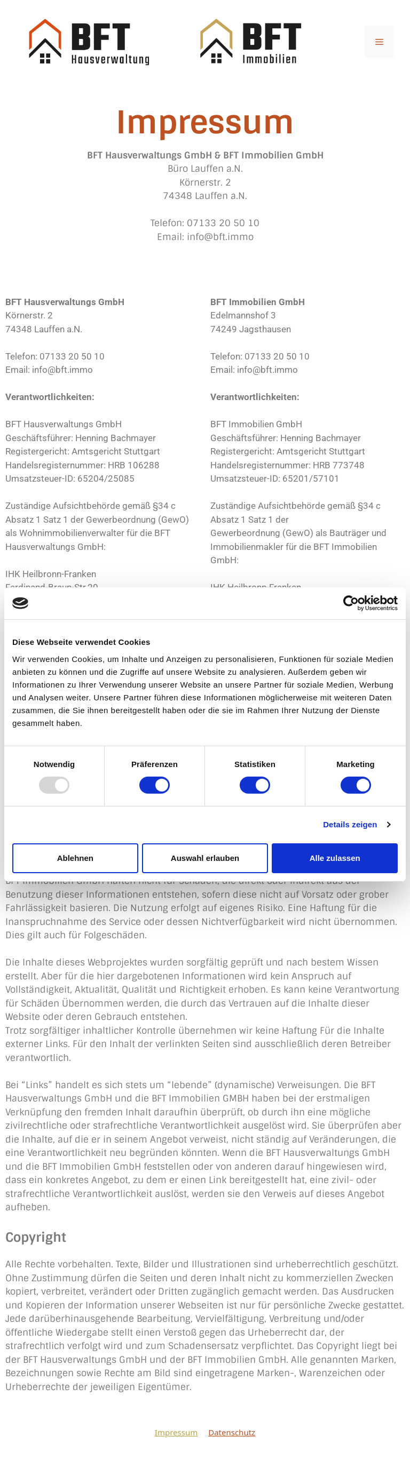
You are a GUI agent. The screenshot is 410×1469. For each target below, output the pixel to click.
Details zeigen (350, 824)
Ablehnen (75, 858)
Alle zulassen (335, 858)
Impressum (176, 1432)
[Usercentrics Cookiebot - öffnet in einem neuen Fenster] (351, 603)
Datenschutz (231, 1432)
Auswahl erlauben (205, 858)
